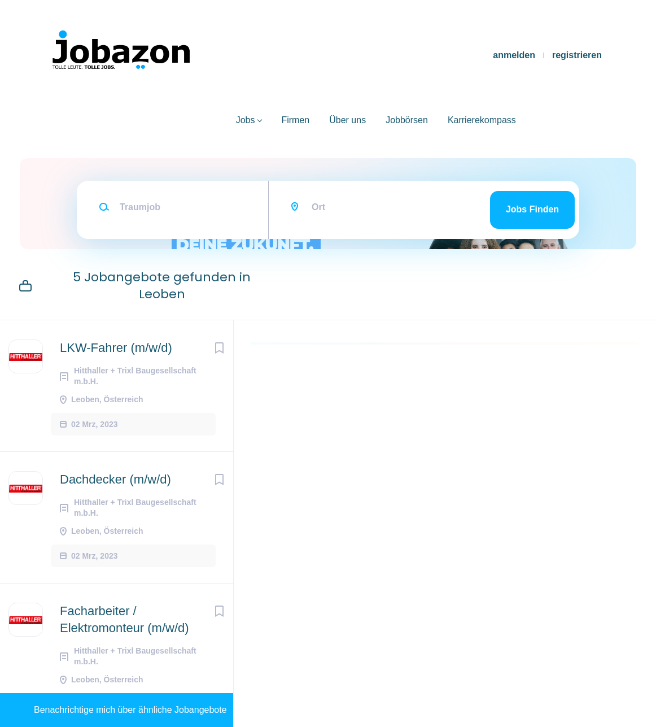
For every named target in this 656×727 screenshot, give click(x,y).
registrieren (577, 55)
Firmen (295, 120)
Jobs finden (532, 209)
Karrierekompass (482, 120)
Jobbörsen (407, 120)
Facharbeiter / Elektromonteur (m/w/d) (124, 619)
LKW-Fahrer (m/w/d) (116, 348)
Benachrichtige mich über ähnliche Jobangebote (130, 710)
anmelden (514, 55)
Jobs (245, 120)
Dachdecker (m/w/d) (115, 479)
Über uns (347, 120)
